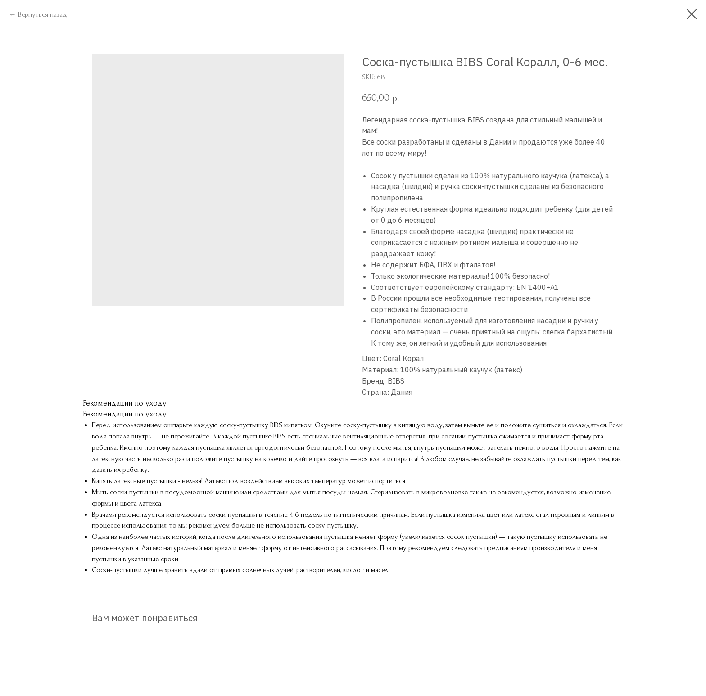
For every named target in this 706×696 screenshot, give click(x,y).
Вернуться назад (42, 14)
